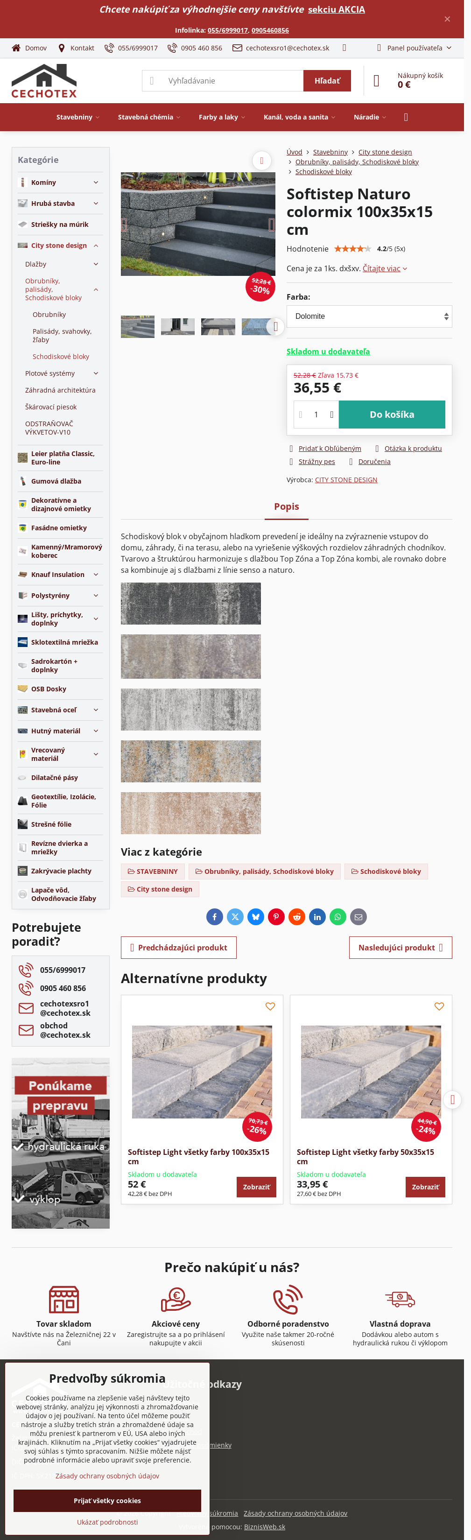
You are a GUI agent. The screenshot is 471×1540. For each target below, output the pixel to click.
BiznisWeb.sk (264, 1526)
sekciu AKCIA (336, 9)
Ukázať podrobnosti (107, 1522)
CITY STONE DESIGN (346, 479)
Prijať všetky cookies (107, 1500)
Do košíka (392, 414)
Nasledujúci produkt (401, 947)
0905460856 (270, 30)
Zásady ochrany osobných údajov (295, 1513)
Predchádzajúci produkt (178, 947)
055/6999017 (228, 30)
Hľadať (327, 81)
